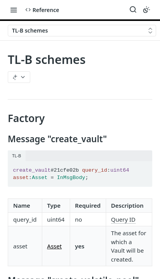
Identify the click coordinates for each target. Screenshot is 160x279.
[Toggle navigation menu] (13, 10)
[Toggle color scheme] (146, 10)
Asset (54, 246)
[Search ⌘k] (133, 10)
